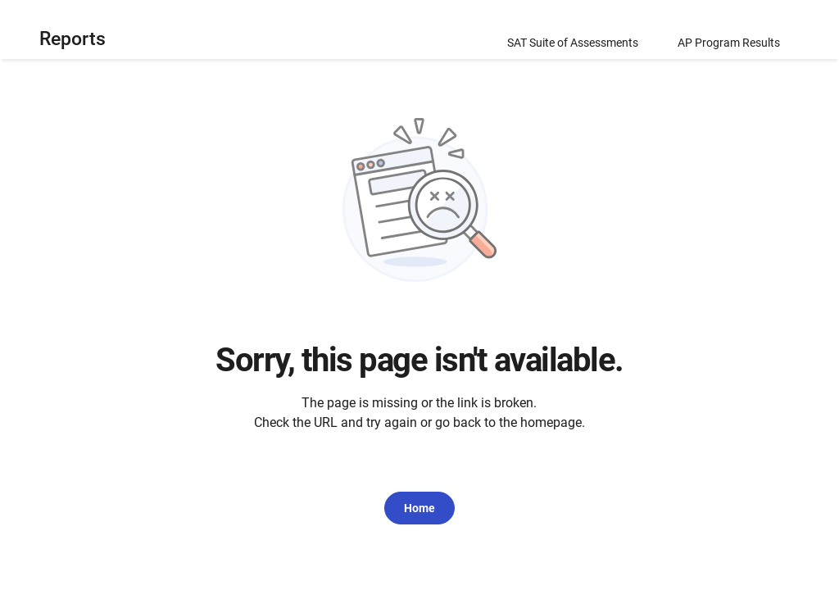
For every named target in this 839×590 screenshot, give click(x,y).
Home (419, 508)
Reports (72, 39)
